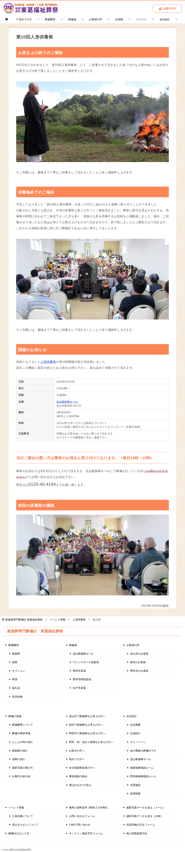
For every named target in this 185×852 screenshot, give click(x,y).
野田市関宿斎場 (82, 679)
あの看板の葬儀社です (143, 750)
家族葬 (16, 653)
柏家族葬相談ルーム (142, 767)
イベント (141, 19)
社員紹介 (135, 733)
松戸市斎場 (79, 687)
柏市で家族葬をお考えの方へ (86, 724)
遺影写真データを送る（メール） (145, 807)
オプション (18, 670)
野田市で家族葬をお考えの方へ (87, 733)
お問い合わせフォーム (82, 816)
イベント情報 (16, 807)
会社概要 (135, 724)
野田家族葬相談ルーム (143, 776)
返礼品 (16, 687)
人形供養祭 (48, 361)
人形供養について (22, 816)
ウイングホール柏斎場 (86, 662)
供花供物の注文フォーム (140, 824)
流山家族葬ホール (67, 401)
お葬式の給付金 (21, 776)
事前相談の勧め (78, 776)
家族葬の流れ (20, 750)
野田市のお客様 (139, 670)
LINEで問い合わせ (79, 824)
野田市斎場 (79, 670)
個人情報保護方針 (136, 833)
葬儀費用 (50, 19)
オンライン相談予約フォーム (86, 833)
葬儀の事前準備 (21, 733)
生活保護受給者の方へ (82, 767)
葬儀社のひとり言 (18, 833)
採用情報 (135, 793)
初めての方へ (77, 759)
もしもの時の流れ (22, 742)
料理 (14, 679)
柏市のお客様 (138, 662)
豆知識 (119, 19)
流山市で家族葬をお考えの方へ (87, 716)
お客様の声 (95, 19)
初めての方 (23, 19)
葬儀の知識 (14, 716)
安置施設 (135, 785)
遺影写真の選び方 (22, 767)
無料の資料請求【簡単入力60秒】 (89, 807)
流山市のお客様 (139, 653)
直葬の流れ (18, 759)
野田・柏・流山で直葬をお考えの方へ (91, 742)
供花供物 (17, 696)
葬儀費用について (22, 724)
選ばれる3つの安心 (80, 785)
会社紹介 (165, 19)
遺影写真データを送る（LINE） (144, 816)
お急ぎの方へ (77, 750)
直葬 (14, 662)
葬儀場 (72, 19)
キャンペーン (138, 742)
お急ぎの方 (167, 8)
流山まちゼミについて (25, 824)
